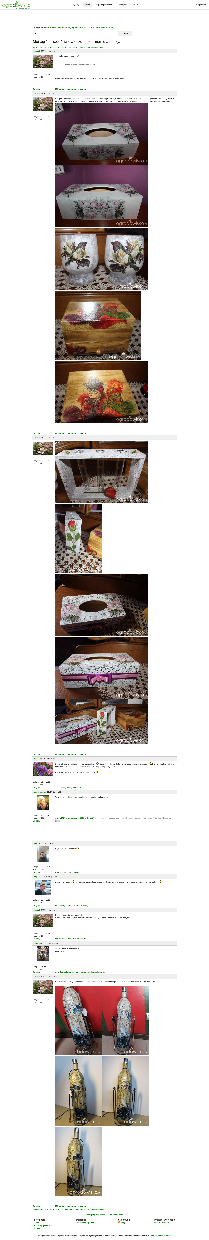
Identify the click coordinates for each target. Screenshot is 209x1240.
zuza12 (37, 51)
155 (63, 47)
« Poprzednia (39, 47)
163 (92, 47)
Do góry (36, 89)
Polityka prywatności (43, 1225)
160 (81, 47)
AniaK (36, 759)
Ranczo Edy (60, 872)
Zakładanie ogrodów (85, 1223)
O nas (36, 1223)
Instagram (122, 5)
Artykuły (75, 5)
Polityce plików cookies (160, 1235)
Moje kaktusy (82, 905)
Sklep (135, 5)
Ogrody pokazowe (104, 5)
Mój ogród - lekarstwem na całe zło (71, 89)
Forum (87, 5)
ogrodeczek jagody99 (64, 972)
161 (85, 47)
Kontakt (37, 1228)
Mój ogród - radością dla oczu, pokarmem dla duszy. (91, 27)
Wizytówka (74, 872)
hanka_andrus (40, 792)
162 (88, 47)
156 (66, 47)
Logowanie (201, 5)
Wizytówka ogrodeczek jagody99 (91, 972)
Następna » (99, 47)
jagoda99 (38, 943)
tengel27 (37, 876)
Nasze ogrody (59, 27)
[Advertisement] (104, 17)
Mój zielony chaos (63, 905)
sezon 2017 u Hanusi (83, 818)
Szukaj (125, 34)
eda (35, 843)
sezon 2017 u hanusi (64, 818)
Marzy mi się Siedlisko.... (72, 787)
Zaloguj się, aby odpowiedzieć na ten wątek (104, 1215)
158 (74, 47)
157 (70, 47)
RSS (121, 1223)
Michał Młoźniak (161, 1223)
